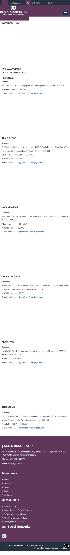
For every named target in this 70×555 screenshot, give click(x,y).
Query (6, 488)
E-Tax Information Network (15, 515)
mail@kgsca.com (16, 3)
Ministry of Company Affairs (15, 519)
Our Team (8, 484)
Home (6, 481)
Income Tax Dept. (11, 507)
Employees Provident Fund (15, 523)
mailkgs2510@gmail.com (18, 93)
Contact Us (8, 492)
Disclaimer (8, 496)
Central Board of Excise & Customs (18, 511)
